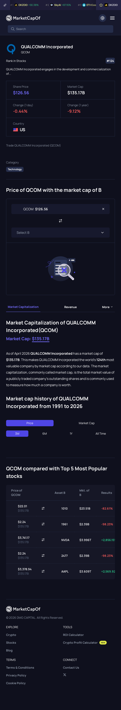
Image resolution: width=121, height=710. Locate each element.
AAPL (61, 571)
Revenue (70, 307)
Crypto (11, 635)
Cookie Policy (16, 683)
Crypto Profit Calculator (85, 643)
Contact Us (71, 667)
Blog (9, 650)
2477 (61, 555)
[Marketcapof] (23, 18)
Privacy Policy (16, 675)
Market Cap (87, 423)
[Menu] (112, 18)
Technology (15, 169)
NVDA (62, 539)
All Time (101, 433)
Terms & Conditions (20, 667)
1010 (61, 508)
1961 (61, 524)
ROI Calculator (73, 635)
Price (29, 423)
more (107, 307)
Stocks (11, 643)
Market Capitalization (23, 307)
